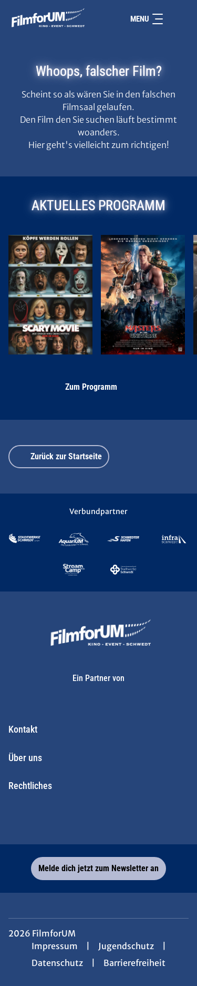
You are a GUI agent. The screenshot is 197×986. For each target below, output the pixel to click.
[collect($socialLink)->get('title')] (75, 821)
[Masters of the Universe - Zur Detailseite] (143, 294)
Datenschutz (57, 963)
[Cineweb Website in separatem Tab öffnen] (98, 688)
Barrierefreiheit (134, 963)
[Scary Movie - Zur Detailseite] (50, 294)
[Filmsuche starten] (178, 18)
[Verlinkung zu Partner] (24, 539)
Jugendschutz (126, 946)
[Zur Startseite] (46, 18)
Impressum (55, 946)
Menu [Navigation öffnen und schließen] (146, 19)
